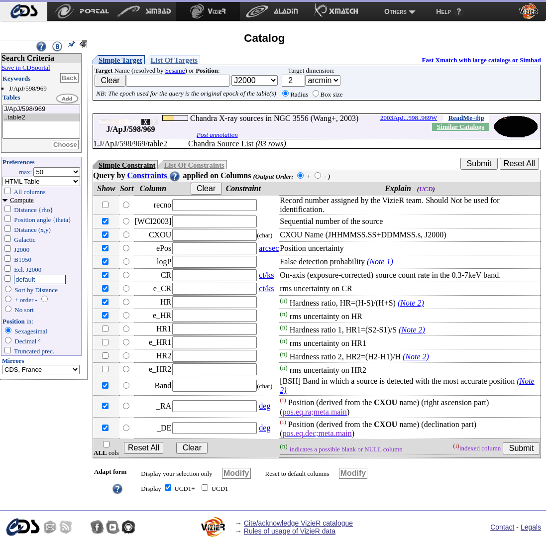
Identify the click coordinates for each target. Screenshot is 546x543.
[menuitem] (23, 11)
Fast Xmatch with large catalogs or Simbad (481, 60)
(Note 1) (380, 261)
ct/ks (266, 275)
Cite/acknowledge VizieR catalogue (298, 523)
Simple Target (120, 60)
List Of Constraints (194, 165)
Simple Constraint (127, 165)
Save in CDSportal (25, 67)
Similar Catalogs (460, 126)
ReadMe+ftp (466, 117)
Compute (22, 200)
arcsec (269, 248)
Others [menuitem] (395, 11)
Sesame (175, 70)
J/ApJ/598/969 (41, 109)
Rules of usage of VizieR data (289, 531)
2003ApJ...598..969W (408, 117)
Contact (502, 527)
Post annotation (217, 134)
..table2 (41, 117)
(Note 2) (411, 303)
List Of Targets (174, 60)
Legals (531, 527)
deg (264, 406)
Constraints (154, 175)
